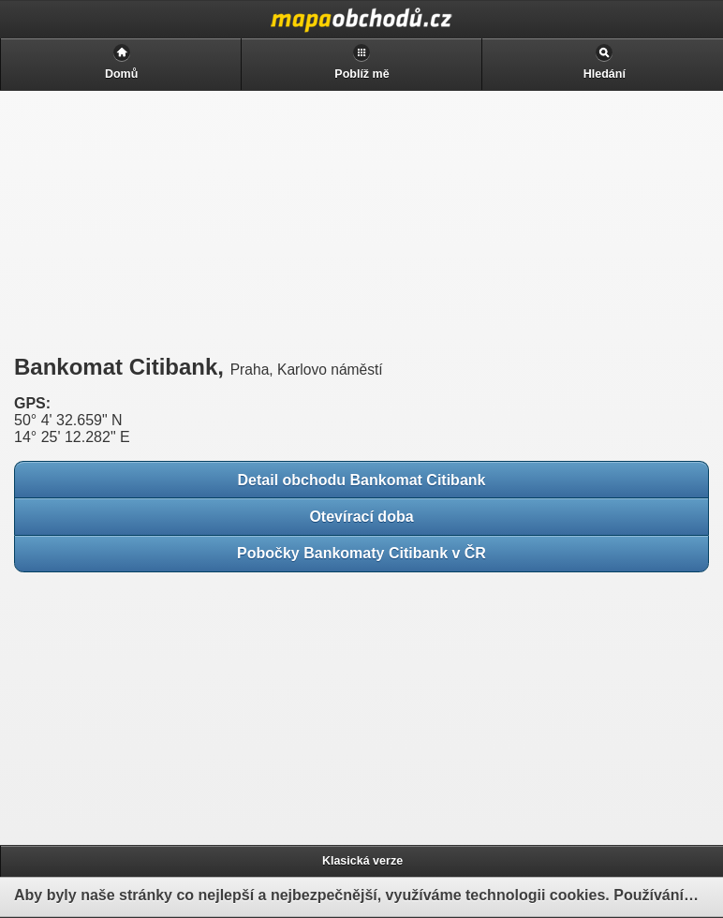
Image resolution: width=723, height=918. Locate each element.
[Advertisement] (149, 222)
